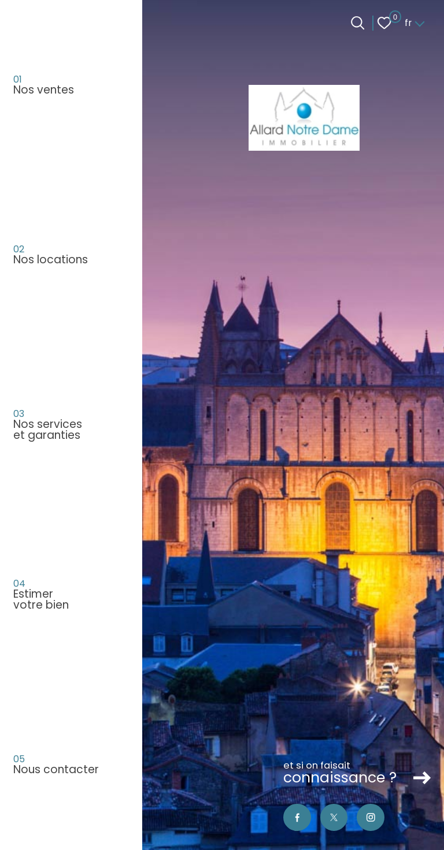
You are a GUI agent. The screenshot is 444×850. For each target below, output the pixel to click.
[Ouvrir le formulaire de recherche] (357, 23)
